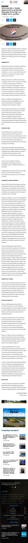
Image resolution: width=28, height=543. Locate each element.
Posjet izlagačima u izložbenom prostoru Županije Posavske (9, 445)
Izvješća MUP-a (4, 6)
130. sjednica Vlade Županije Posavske (8, 452)
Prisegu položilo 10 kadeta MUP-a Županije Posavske (10, 526)
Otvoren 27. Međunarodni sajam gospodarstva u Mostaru (10, 461)
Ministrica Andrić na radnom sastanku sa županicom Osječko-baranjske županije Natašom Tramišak (9, 471)
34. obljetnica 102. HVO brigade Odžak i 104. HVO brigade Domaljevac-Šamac (10, 436)
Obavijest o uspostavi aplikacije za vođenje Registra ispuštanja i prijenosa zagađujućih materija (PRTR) (10, 534)
